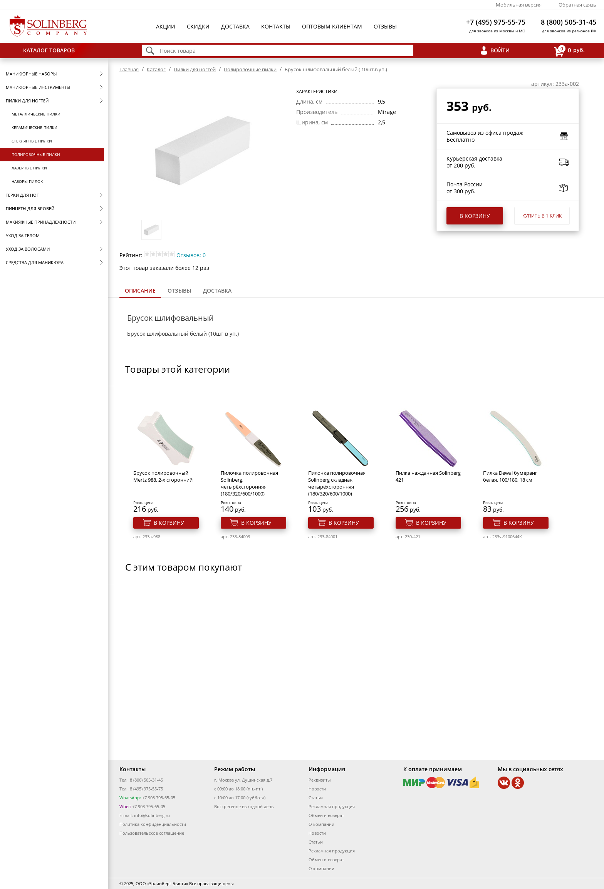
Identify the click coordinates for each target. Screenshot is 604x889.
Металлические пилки (36, 114)
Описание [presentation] (140, 290)
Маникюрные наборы (31, 74)
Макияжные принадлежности (41, 222)
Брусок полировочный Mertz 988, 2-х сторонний (163, 476)
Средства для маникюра (35, 262)
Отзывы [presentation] (179, 290)
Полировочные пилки (36, 154)
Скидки (198, 26)
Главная (129, 69)
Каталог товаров (49, 50)
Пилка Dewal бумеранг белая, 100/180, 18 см (510, 476)
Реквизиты (320, 780)
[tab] (140, 291)
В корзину (475, 215)
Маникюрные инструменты (38, 87)
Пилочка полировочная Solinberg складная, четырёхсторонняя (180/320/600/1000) (337, 483)
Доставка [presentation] (217, 290)
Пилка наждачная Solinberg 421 (428, 476)
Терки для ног (22, 195)
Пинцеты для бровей (30, 208)
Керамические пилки (34, 127)
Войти (500, 50)
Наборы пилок (27, 181)
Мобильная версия (519, 4)
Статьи (316, 797)
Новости (317, 789)
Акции (165, 26)
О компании (321, 824)
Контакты (275, 26)
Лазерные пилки (29, 168)
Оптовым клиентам (332, 26)
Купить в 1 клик (542, 216)
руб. (569, 51)
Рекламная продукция (332, 806)
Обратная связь (577, 4)
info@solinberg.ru (152, 815)
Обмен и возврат (326, 815)
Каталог (156, 69)
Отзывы (385, 26)
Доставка (235, 26)
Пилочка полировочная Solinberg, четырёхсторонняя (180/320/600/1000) (249, 483)
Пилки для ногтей (27, 101)
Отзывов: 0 (191, 255)
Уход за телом (23, 235)
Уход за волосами (28, 249)
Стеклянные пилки (32, 141)
